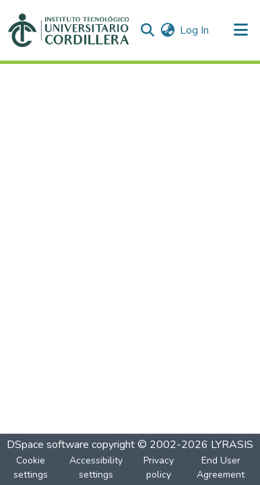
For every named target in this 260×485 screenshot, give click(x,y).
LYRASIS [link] (232, 444)
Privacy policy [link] (158, 467)
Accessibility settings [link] (96, 467)
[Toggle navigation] (241, 30)
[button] (68, 30)
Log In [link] (194, 30)
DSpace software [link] (48, 444)
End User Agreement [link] (221, 467)
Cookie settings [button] (30, 467)
